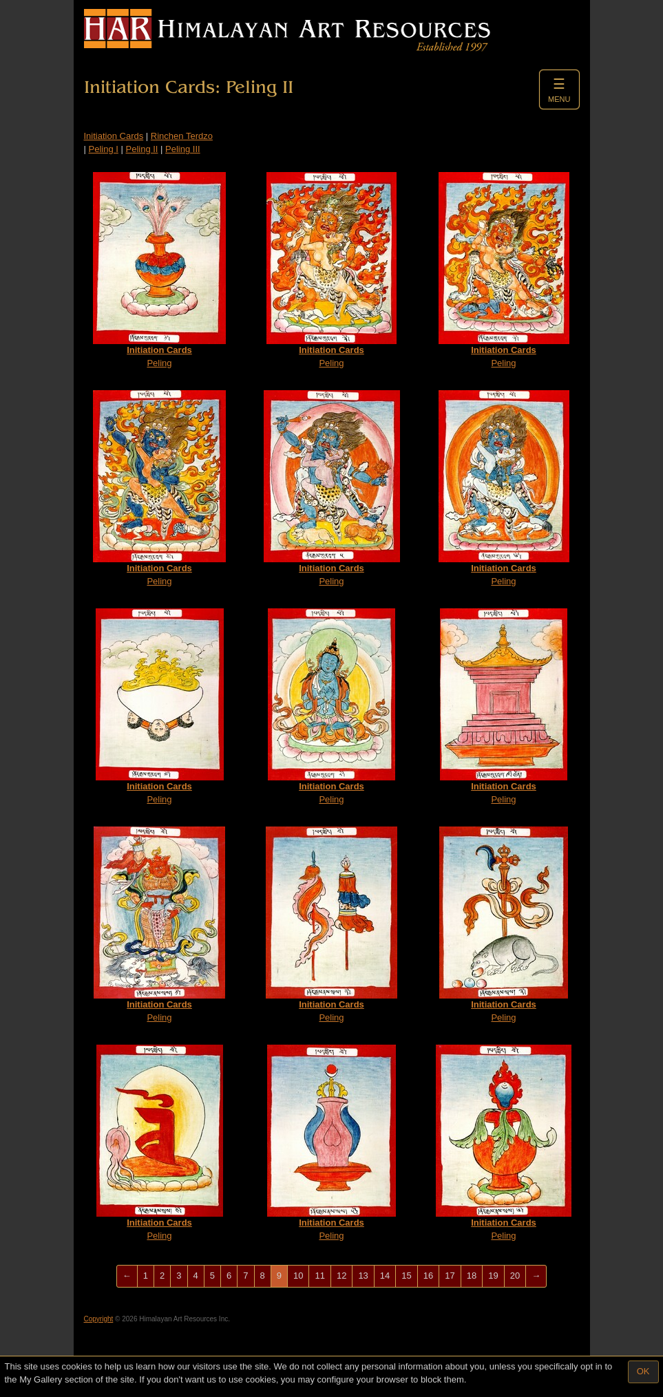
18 (471, 1275)
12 (341, 1275)
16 (428, 1275)
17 (449, 1275)
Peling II (141, 149)
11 (319, 1275)
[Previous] (127, 1276)
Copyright (99, 1319)
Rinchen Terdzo (182, 136)
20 (515, 1275)
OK (643, 1371)
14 (385, 1275)
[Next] (536, 1276)
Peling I (103, 149)
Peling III (182, 149)
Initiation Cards (114, 136)
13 (363, 1275)
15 (406, 1275)
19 (493, 1275)
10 (298, 1275)
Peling (159, 270)
